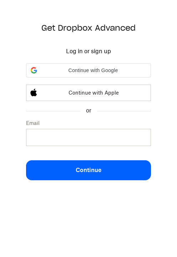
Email (33, 123)
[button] (88, 70)
